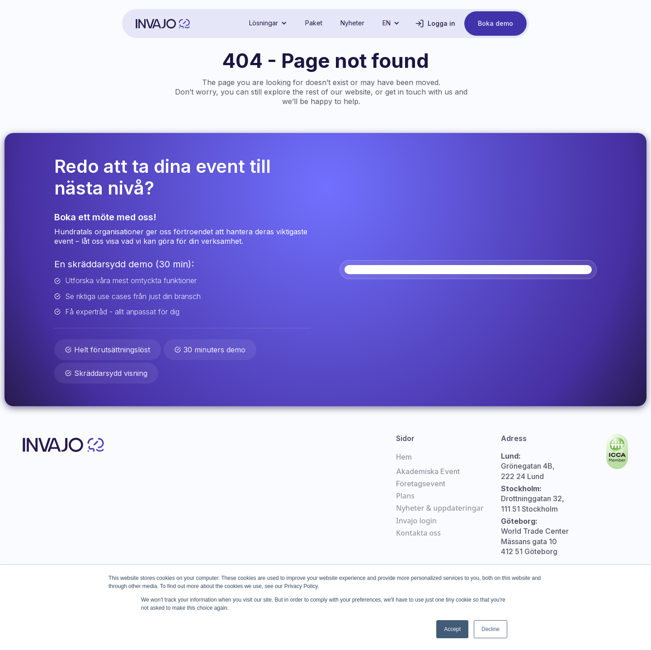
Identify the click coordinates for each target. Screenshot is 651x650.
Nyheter (352, 23)
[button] (268, 23)
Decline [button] (490, 629)
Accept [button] (452, 629)
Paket (313, 23)
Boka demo (495, 23)
